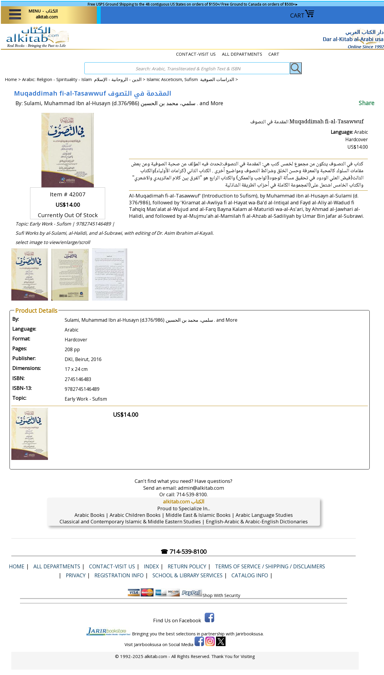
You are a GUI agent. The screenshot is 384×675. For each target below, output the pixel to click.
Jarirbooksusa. (250, 634)
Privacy (75, 575)
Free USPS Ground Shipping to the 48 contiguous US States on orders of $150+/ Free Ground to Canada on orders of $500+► (193, 4)
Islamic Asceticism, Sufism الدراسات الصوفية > (192, 79)
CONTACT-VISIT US (196, 54)
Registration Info (119, 575)
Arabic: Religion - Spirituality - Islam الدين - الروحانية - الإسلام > (84, 79)
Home (11, 79)
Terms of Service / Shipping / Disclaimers (270, 566)
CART (302, 15)
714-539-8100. (192, 494)
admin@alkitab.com (201, 487)
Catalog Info (249, 575)
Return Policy (187, 566)
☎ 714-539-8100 (183, 552)
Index (151, 566)
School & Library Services (188, 575)
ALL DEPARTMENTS (242, 54)
